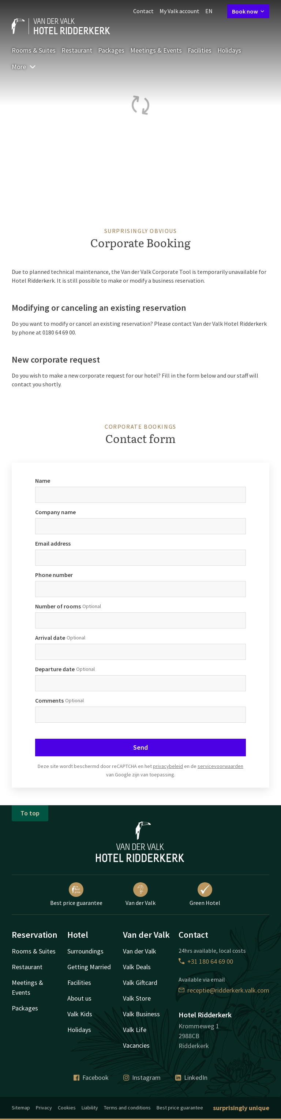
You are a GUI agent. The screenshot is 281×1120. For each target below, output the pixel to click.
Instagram (142, 1077)
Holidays (229, 50)
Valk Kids (79, 1014)
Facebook (91, 1077)
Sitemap (21, 1107)
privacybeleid (168, 766)
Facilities (199, 50)
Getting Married (89, 967)
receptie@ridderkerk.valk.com (224, 990)
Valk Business (141, 1014)
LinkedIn (191, 1077)
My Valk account (179, 11)
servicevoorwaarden (220, 766)
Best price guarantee (76, 894)
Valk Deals (137, 967)
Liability (90, 1107)
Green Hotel (205, 894)
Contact (143, 11)
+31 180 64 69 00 (206, 961)
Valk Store (137, 998)
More (24, 66)
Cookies (67, 1107)
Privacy (44, 1107)
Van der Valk (140, 894)
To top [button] (30, 813)
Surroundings (85, 951)
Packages (111, 50)
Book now (248, 11)
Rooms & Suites (34, 50)
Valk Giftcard (140, 982)
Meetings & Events (156, 50)
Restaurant (76, 50)
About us (79, 998)
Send (140, 747)
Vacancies (136, 1045)
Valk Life (134, 1029)
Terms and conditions (127, 1107)
